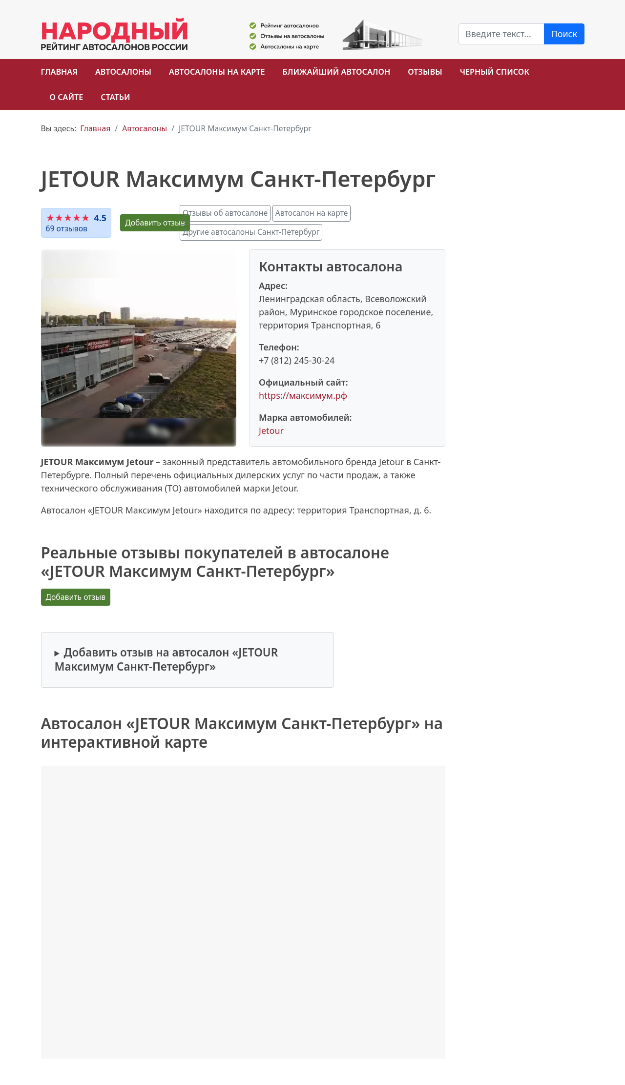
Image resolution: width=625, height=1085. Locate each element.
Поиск (564, 34)
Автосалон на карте (311, 212)
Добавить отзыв (155, 222)
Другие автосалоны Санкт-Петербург (251, 231)
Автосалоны (123, 71)
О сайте (66, 97)
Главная (59, 71)
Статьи (115, 97)
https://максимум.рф (303, 395)
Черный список (494, 71)
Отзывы (425, 71)
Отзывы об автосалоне (225, 212)
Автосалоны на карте (217, 71)
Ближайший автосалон (337, 71)
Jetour (271, 430)
